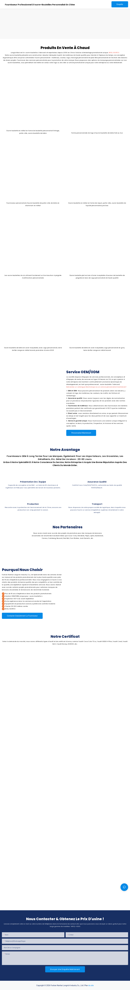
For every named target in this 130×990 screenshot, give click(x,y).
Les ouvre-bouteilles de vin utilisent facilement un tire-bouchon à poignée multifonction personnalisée (32, 276)
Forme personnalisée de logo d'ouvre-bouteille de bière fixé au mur (97, 133)
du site (91, 985)
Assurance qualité (97, 481)
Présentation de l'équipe (33, 481)
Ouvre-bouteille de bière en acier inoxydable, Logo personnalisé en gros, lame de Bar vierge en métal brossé (97, 349)
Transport (97, 504)
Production (33, 504)
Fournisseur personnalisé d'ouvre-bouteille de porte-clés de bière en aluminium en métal (32, 204)
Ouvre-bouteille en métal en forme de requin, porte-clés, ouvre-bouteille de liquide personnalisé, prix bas (97, 204)
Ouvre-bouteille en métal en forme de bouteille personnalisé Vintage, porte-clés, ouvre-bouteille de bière (32, 132)
